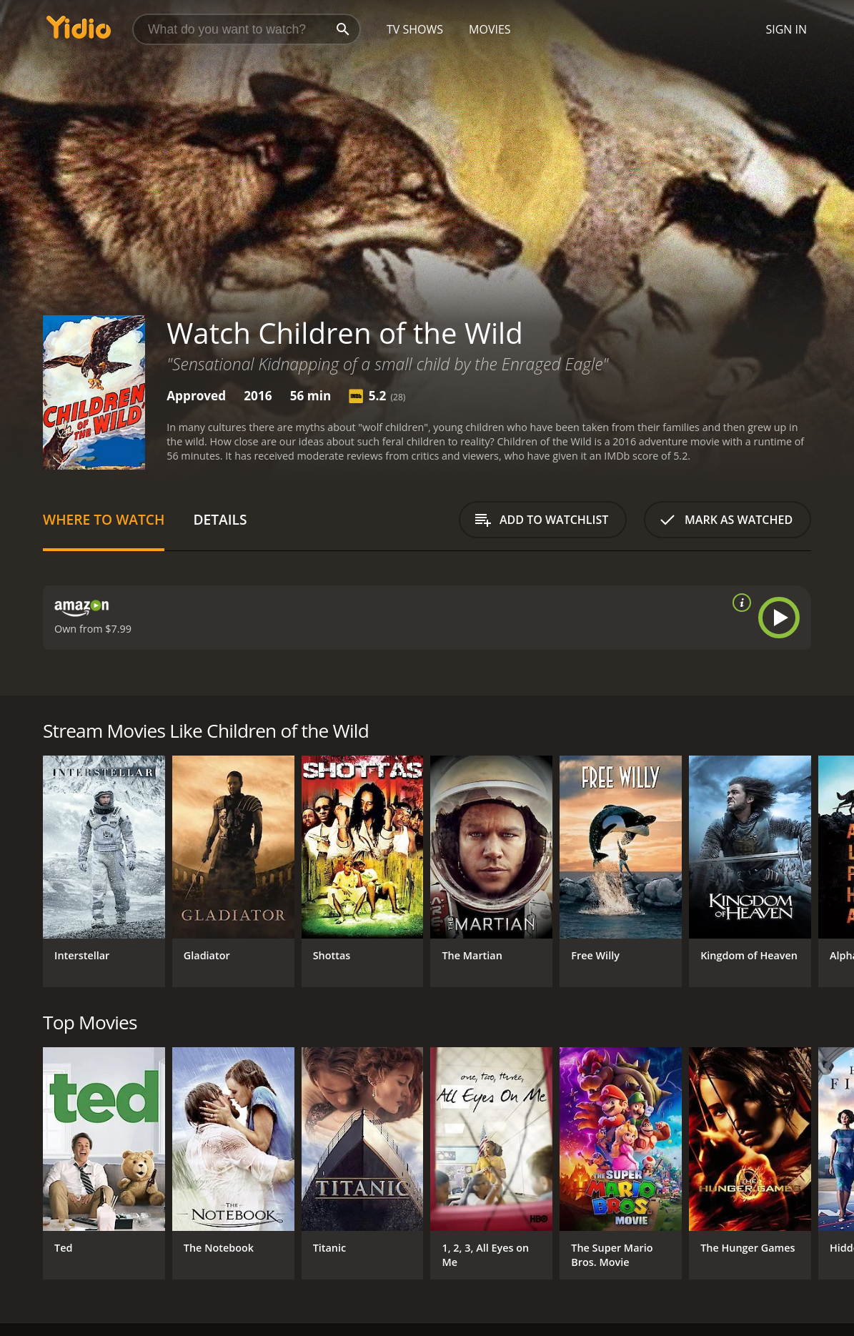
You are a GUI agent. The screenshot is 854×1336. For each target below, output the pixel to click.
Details (220, 519)
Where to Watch (103, 519)
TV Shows (415, 29)
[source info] (739, 602)
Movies (490, 29)
